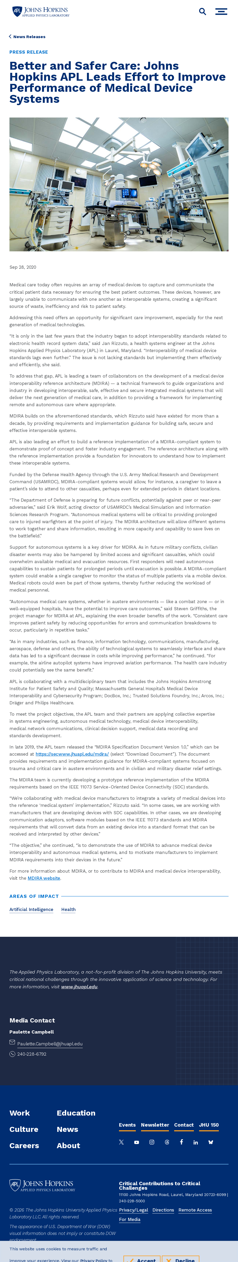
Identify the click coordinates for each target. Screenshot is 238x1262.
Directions (163, 1210)
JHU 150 (209, 1125)
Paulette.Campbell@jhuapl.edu (50, 1043)
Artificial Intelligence (31, 909)
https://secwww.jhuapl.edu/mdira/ (72, 754)
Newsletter (155, 1125)
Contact (184, 1125)
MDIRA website (44, 878)
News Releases (27, 36)
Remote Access (195, 1210)
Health (68, 909)
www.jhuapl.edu (79, 986)
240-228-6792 (31, 1054)
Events (127, 1125)
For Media (130, 1219)
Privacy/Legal (133, 1210)
